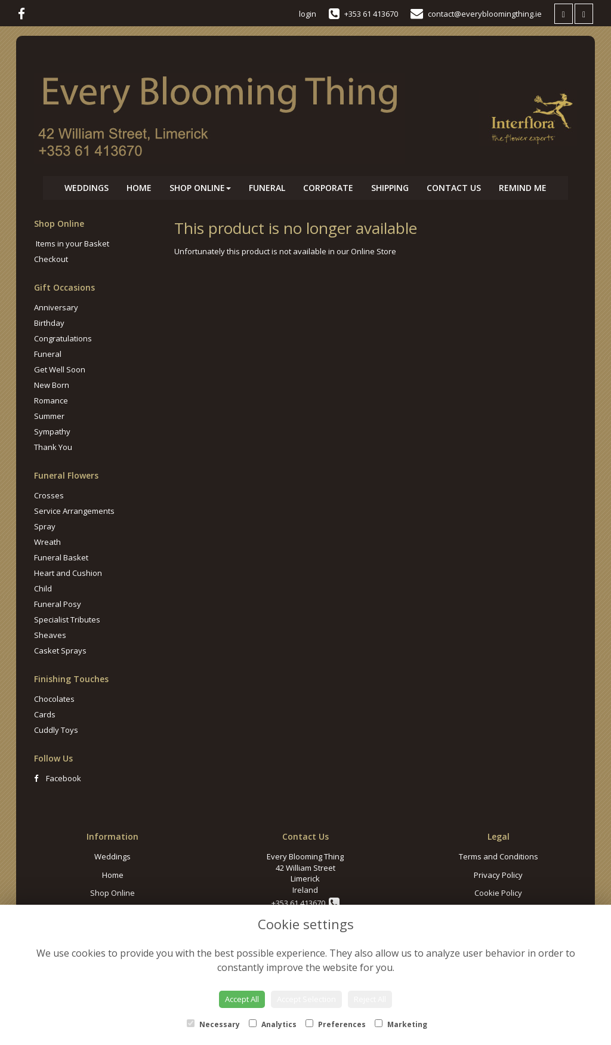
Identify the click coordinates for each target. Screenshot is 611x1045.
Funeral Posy (57, 604)
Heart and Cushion (68, 573)
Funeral (267, 187)
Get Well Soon (59, 369)
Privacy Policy (498, 875)
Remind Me (523, 187)
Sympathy (52, 431)
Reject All (370, 999)
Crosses (49, 495)
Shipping (390, 187)
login (307, 13)
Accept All (242, 999)
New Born (51, 385)
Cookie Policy (498, 892)
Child (43, 588)
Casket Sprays (60, 650)
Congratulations (63, 338)
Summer (49, 416)
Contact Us (454, 187)
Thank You (53, 447)
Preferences (336, 1024)
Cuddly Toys (56, 730)
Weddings (86, 187)
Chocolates (54, 698)
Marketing (401, 1024)
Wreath (47, 542)
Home (139, 187)
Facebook (57, 778)
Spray (44, 526)
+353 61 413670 (305, 903)
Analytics (273, 1024)
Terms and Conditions (498, 856)
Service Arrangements (74, 510)
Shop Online (200, 187)
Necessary (213, 1024)
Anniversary (56, 307)
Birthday (49, 322)
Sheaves (50, 635)
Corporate (328, 187)
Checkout (51, 259)
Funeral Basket (61, 557)
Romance (51, 400)
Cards (44, 714)
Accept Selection (306, 999)
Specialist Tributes (67, 619)
